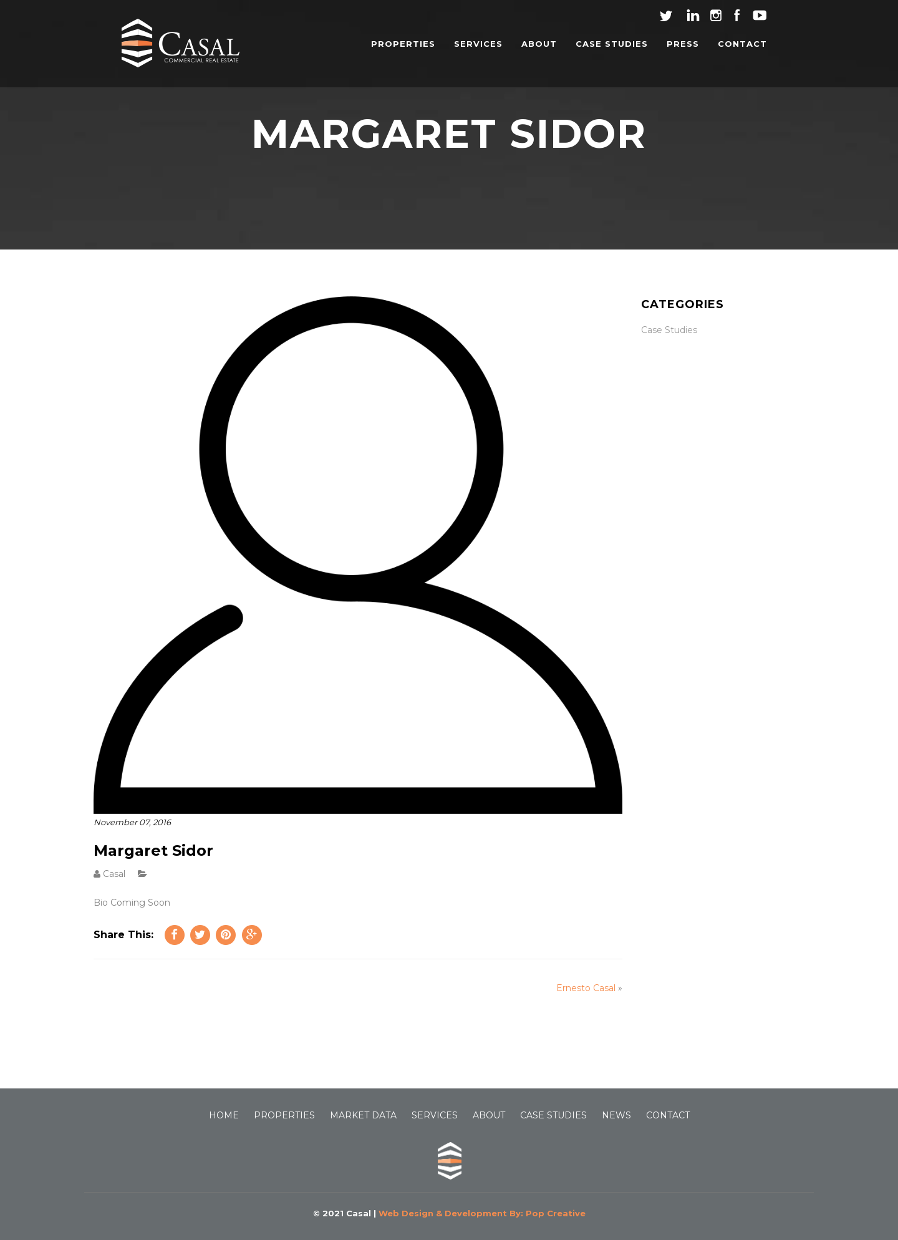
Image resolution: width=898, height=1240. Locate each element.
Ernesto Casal (586, 988)
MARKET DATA (363, 1115)
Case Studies (669, 330)
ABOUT (539, 44)
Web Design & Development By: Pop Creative (482, 1213)
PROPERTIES (403, 44)
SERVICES (478, 44)
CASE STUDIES (612, 44)
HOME (224, 1115)
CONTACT (742, 44)
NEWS (616, 1115)
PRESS (683, 44)
